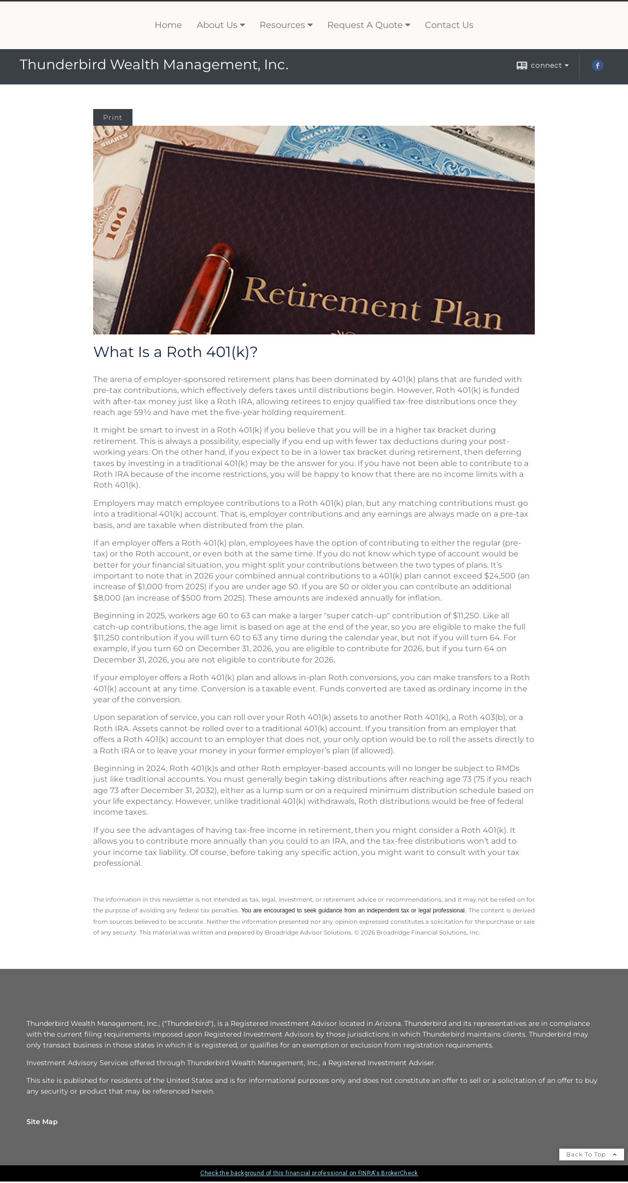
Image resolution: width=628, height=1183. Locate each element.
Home (168, 24)
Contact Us (449, 24)
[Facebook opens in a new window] (597, 67)
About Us (217, 24)
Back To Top (591, 1153)
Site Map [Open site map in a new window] (42, 1120)
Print (113, 115)
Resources (282, 24)
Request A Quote (365, 24)
